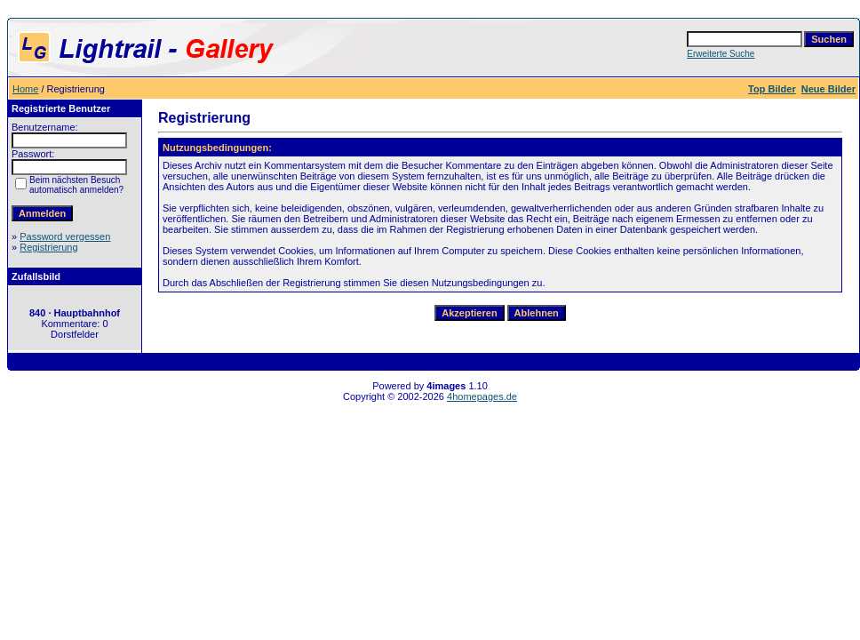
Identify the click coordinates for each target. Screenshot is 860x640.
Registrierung (48, 247)
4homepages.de (482, 396)
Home (25, 89)
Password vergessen (65, 236)
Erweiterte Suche (720, 54)
